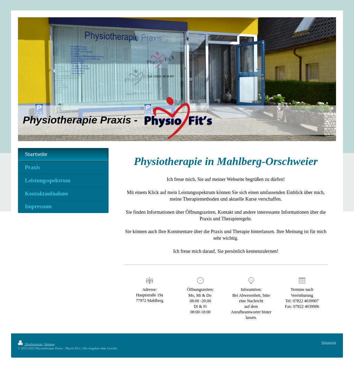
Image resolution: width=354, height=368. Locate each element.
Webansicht (329, 342)
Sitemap (49, 344)
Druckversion (30, 344)
